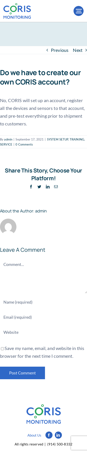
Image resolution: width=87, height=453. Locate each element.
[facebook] (49, 435)
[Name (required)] (43, 302)
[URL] (43, 332)
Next (77, 50)
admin (8, 139)
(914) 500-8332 (59, 444)
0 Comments (24, 144)
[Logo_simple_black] (43, 406)
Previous (60, 50)
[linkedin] (58, 435)
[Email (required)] (43, 317)
